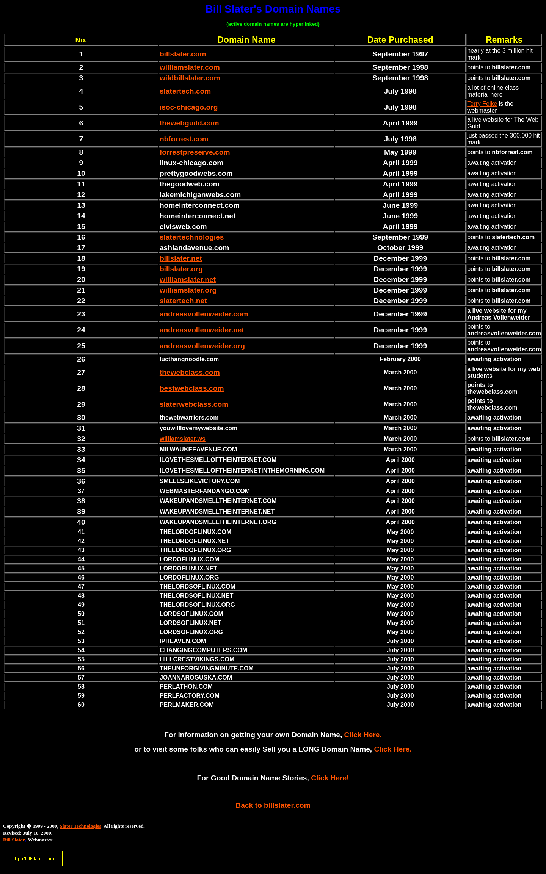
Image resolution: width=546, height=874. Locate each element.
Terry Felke (482, 103)
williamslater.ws (183, 438)
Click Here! (330, 778)
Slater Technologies (80, 826)
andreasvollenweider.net (202, 330)
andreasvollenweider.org (202, 346)
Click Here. (363, 735)
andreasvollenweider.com (204, 314)
